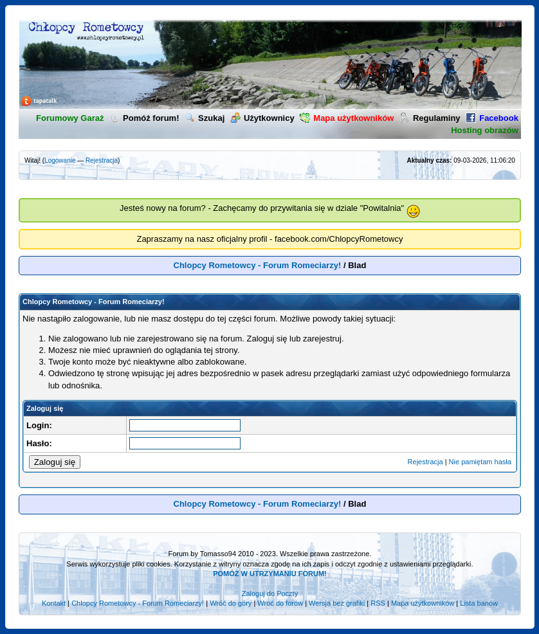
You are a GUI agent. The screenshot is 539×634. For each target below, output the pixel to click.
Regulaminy (430, 118)
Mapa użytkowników (422, 603)
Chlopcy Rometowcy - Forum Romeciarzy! (258, 265)
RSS (377, 603)
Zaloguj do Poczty (270, 593)
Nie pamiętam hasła (480, 462)
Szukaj (204, 118)
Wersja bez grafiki (337, 603)
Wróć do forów (280, 603)
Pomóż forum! (144, 118)
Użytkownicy (262, 118)
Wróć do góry (230, 603)
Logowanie (59, 160)
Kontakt (54, 603)
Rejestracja (102, 160)
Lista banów (479, 603)
